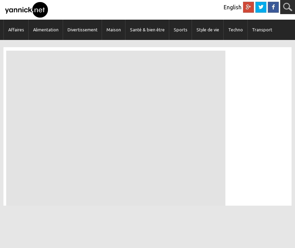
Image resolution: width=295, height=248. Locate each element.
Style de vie (207, 29)
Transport (262, 29)
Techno (235, 29)
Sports (180, 29)
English (233, 7)
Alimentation (46, 29)
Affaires (16, 29)
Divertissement (83, 29)
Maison (113, 29)
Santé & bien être (147, 29)
